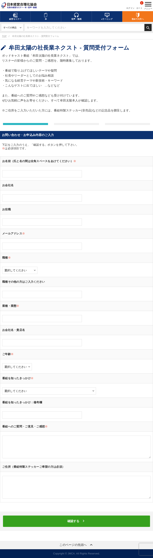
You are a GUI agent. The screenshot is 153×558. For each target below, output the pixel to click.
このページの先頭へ (76, 544)
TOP (4, 36)
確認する (76, 521)
